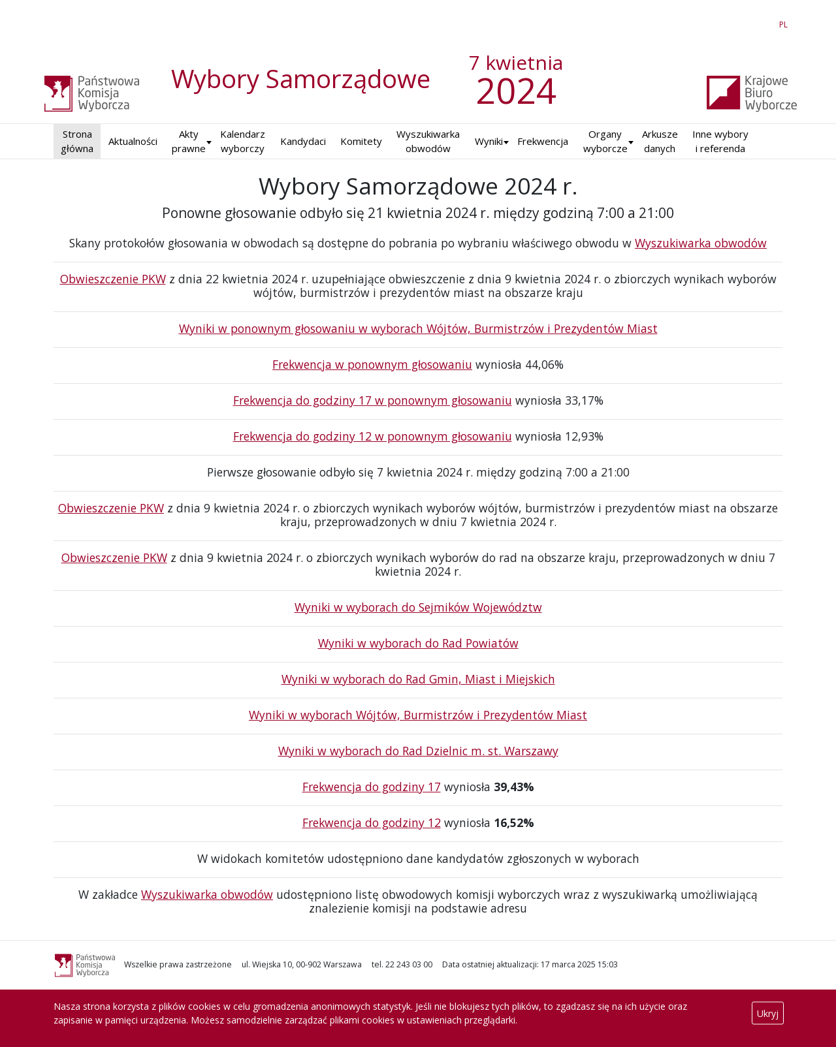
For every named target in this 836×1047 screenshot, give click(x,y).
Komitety (361, 141)
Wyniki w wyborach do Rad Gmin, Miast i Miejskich (418, 679)
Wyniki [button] (489, 141)
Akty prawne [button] (189, 141)
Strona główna (77, 141)
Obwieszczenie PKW (113, 279)
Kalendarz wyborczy (242, 141)
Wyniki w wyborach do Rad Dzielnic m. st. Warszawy (418, 750)
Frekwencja (542, 141)
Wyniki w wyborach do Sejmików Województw (418, 607)
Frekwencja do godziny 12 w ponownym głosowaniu (372, 436)
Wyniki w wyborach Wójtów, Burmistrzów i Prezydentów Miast (418, 715)
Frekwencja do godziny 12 (371, 822)
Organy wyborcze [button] (605, 141)
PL (786, 22)
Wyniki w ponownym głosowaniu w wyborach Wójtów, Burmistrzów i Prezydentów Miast (418, 328)
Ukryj (768, 1013)
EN (760, 22)
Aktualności (132, 141)
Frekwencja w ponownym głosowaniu (372, 364)
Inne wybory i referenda (720, 141)
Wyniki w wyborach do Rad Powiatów (418, 643)
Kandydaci (303, 141)
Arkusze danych (660, 141)
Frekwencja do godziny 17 (371, 786)
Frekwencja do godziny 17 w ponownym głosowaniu (372, 400)
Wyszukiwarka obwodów (428, 141)
